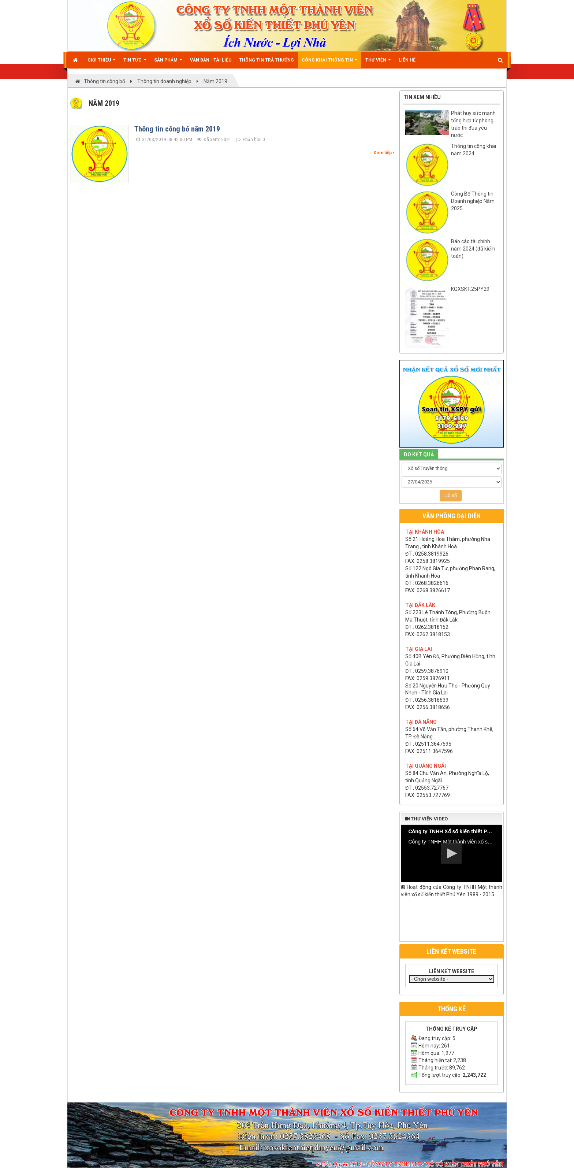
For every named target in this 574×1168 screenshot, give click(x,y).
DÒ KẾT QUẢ (419, 454)
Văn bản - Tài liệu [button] (210, 60)
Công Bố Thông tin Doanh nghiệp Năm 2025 (473, 201)
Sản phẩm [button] (168, 63)
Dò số (450, 495)
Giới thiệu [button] (101, 63)
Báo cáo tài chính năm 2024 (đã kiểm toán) (473, 248)
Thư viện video (426, 819)
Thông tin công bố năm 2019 (177, 129)
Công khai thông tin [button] (330, 63)
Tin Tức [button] (134, 63)
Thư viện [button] (378, 63)
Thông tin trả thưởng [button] (266, 60)
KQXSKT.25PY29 (470, 289)
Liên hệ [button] (407, 60)
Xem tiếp (383, 152)
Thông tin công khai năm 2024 (473, 149)
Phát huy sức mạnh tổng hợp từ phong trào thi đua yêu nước (473, 124)
